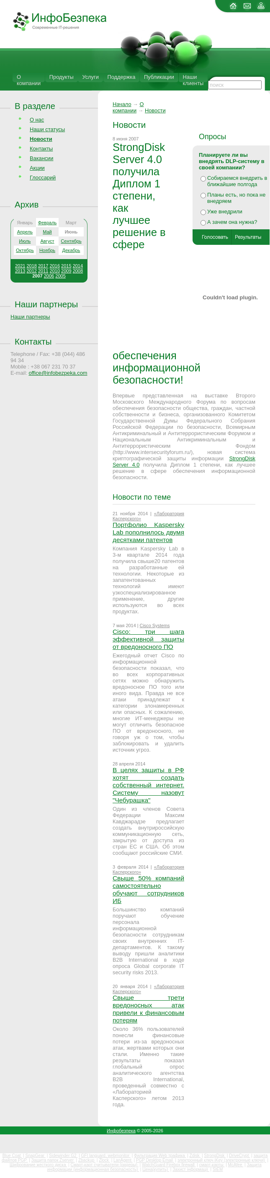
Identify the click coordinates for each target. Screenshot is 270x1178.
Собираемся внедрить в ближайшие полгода (237, 181)
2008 (78, 270)
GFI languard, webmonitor (106, 1155)
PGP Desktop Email (155, 1160)
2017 (43, 265)
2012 (31, 270)
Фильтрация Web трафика (160, 1155)
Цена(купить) (155, 1169)
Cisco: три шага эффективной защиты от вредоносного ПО (148, 639)
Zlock (104, 1160)
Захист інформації (190, 1169)
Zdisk (195, 1155)
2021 (20, 265)
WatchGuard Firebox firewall (169, 1164)
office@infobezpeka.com (57, 373)
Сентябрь (71, 241)
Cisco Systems (155, 625)
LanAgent (123, 1160)
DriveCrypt (239, 1155)
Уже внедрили (224, 211)
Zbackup (86, 1160)
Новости (155, 110)
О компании (29, 80)
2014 (78, 265)
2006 (49, 275)
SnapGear (35, 1155)
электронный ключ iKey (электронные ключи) (221, 1160)
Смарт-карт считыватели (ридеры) (104, 1164)
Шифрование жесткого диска (38, 1164)
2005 (60, 275)
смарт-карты (212, 1164)
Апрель (25, 231)
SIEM (218, 1169)
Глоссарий (43, 177)
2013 (20, 270)
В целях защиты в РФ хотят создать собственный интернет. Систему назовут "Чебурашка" (148, 785)
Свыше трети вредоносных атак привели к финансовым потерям (148, 1009)
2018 (31, 265)
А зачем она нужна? (232, 222)
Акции (37, 168)
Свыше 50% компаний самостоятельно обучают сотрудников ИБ (148, 889)
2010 (55, 270)
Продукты (61, 77)
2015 (66, 265)
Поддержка (122, 77)
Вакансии (41, 158)
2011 (43, 270)
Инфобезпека (121, 1130)
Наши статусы (47, 129)
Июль (25, 241)
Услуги (90, 77)
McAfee (236, 1164)
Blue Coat (12, 1155)
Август (47, 241)
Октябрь (25, 250)
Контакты (41, 148)
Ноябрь (47, 250)
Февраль (47, 222)
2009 (66, 270)
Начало (122, 104)
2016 (55, 265)
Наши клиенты (193, 80)
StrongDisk (215, 1155)
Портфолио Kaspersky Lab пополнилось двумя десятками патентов (148, 532)
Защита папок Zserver (53, 1160)
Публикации (159, 77)
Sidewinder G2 (63, 1155)
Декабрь (71, 250)
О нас (37, 120)
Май (47, 231)
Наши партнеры (46, 304)
